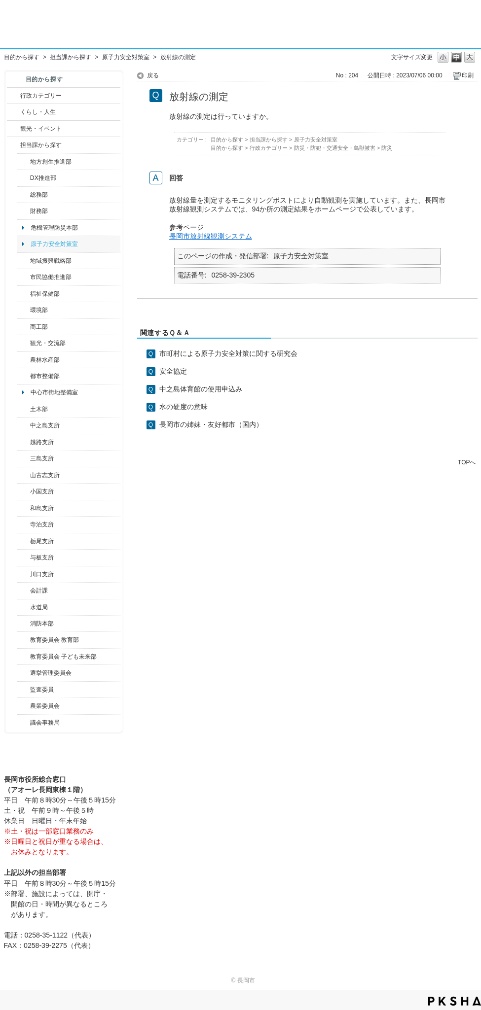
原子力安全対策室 (125, 57)
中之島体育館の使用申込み (200, 389)
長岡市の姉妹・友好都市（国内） (211, 424)
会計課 (39, 590)
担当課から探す (70, 57)
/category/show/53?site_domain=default (23, 458)
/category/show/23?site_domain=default (23, 310)
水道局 (39, 607)
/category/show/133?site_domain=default (23, 574)
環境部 (39, 310)
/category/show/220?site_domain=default (23, 689)
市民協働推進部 (51, 277)
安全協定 (173, 371)
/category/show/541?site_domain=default (23, 178)
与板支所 (42, 557)
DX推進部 (43, 177)
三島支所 (42, 458)
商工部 (39, 326)
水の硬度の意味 (183, 407)
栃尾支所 (42, 541)
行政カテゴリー (41, 95)
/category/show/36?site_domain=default (23, 326)
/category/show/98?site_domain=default (23, 475)
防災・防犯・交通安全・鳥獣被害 (334, 148)
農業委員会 (45, 705)
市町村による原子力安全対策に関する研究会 (228, 353)
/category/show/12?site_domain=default (13, 111)
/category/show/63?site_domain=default (23, 524)
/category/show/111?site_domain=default (23, 672)
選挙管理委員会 (51, 672)
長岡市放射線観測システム (210, 236)
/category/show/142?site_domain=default (23, 442)
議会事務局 (45, 722)
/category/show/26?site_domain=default (23, 277)
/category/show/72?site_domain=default (23, 211)
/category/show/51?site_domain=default (23, 656)
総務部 (39, 194)
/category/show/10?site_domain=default (23, 194)
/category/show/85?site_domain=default (23, 623)
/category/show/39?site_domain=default (23, 639)
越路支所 (42, 442)
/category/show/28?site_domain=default (23, 409)
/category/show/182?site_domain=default (23, 376)
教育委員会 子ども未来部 (63, 656)
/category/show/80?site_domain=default (23, 541)
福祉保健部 (45, 293)
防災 (386, 148)
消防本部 (42, 623)
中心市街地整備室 (54, 392)
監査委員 (42, 689)
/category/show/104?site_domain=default (23, 260)
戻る (153, 75)
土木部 (39, 409)
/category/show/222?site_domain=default (23, 705)
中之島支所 (45, 425)
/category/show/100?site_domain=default (23, 161)
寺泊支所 (42, 524)
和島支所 (42, 508)
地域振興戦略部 (51, 260)
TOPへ (467, 462)
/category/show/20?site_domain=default (23, 343)
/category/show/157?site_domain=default (23, 722)
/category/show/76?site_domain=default (23, 359)
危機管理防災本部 (54, 227)
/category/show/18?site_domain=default (13, 128)
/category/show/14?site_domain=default (23, 293)
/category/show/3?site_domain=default (13, 95)
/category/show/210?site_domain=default (23, 590)
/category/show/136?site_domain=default (23, 557)
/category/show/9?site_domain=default (13, 144)
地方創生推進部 (51, 161)
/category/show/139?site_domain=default (23, 508)
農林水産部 (45, 359)
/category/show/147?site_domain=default (23, 607)
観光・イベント (41, 128)
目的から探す (21, 57)
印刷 (468, 75)
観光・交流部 (48, 343)
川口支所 (42, 574)
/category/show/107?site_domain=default (23, 425)
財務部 (39, 211)
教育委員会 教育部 (54, 639)
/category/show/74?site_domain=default (23, 491)
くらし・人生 (38, 111)
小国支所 (42, 491)
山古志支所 (45, 475)
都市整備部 (45, 376)
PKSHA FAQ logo (454, 1001)
